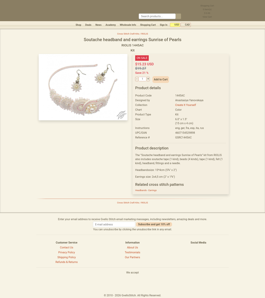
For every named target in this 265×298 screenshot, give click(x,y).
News (98, 25)
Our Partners (132, 257)
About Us (132, 247)
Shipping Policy (66, 257)
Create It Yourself (185, 105)
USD (175, 25)
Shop (78, 25)
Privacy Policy (66, 252)
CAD (186, 25)
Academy (111, 25)
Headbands (141, 190)
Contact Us (66, 247)
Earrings (152, 190)
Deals (88, 25)
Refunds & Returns (66, 262)
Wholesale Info (128, 25)
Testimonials (132, 252)
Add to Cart (161, 79)
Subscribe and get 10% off (154, 224)
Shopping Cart (148, 25)
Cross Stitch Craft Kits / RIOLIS (132, 33)
